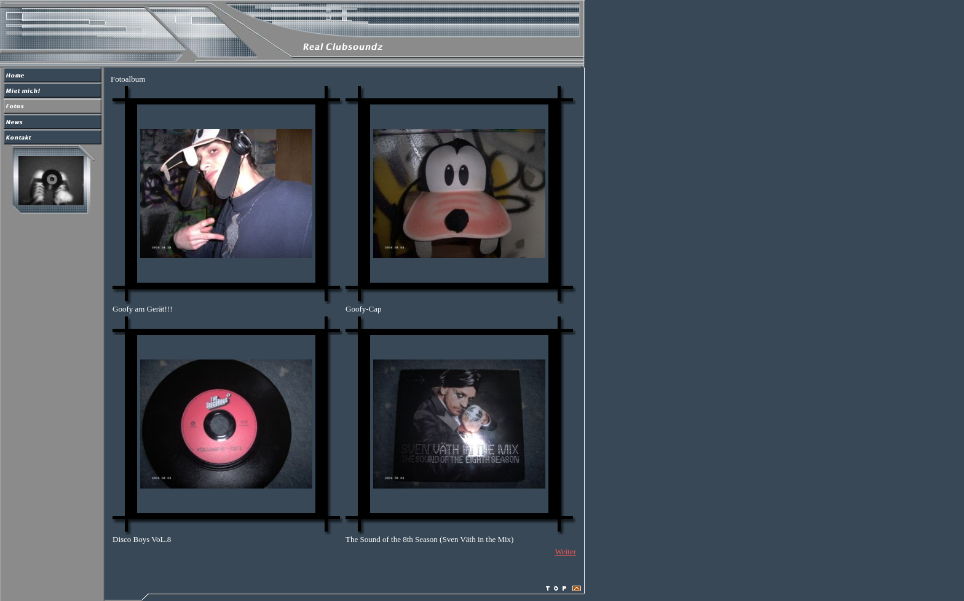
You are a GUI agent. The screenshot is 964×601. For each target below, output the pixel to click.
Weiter (565, 551)
